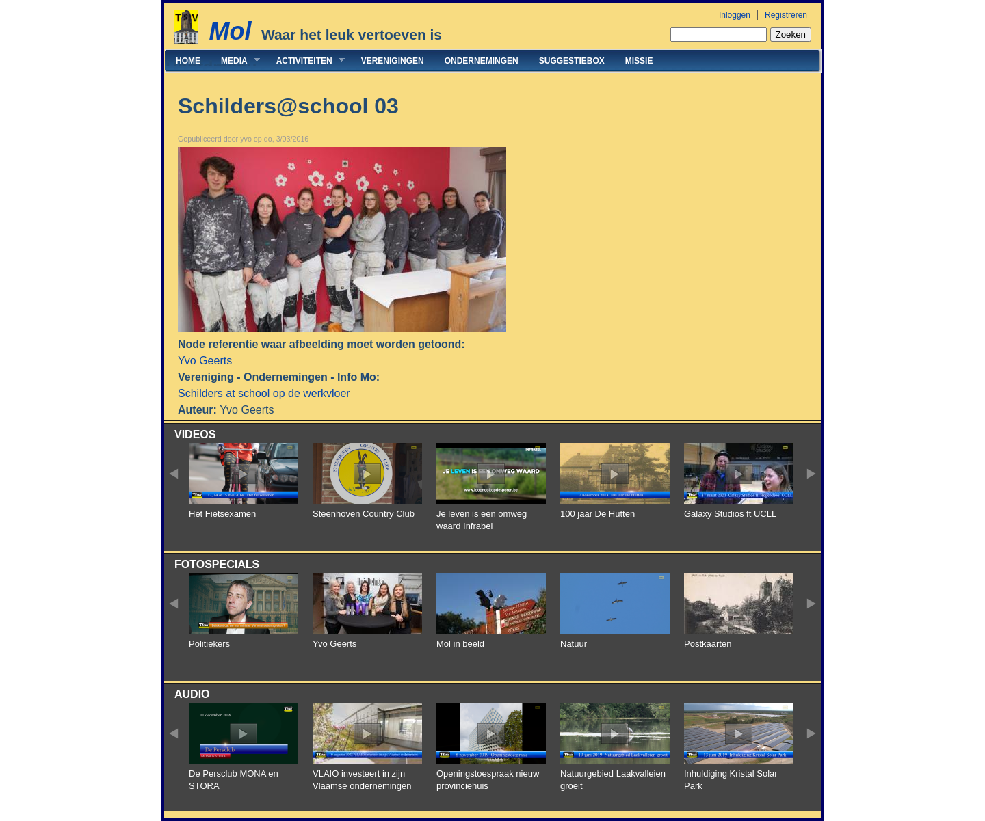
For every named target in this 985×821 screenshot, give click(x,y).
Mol (230, 31)
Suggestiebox (572, 61)
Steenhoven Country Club (364, 514)
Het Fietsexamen (222, 514)
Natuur (573, 643)
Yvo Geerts (205, 360)
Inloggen (734, 15)
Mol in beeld (460, 643)
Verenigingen (392, 61)
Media (235, 60)
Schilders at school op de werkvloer (264, 393)
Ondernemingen (481, 61)
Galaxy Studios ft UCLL (730, 514)
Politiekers (209, 643)
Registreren (786, 15)
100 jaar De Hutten (597, 514)
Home (188, 61)
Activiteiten (305, 60)
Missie (639, 61)
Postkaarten (707, 643)
